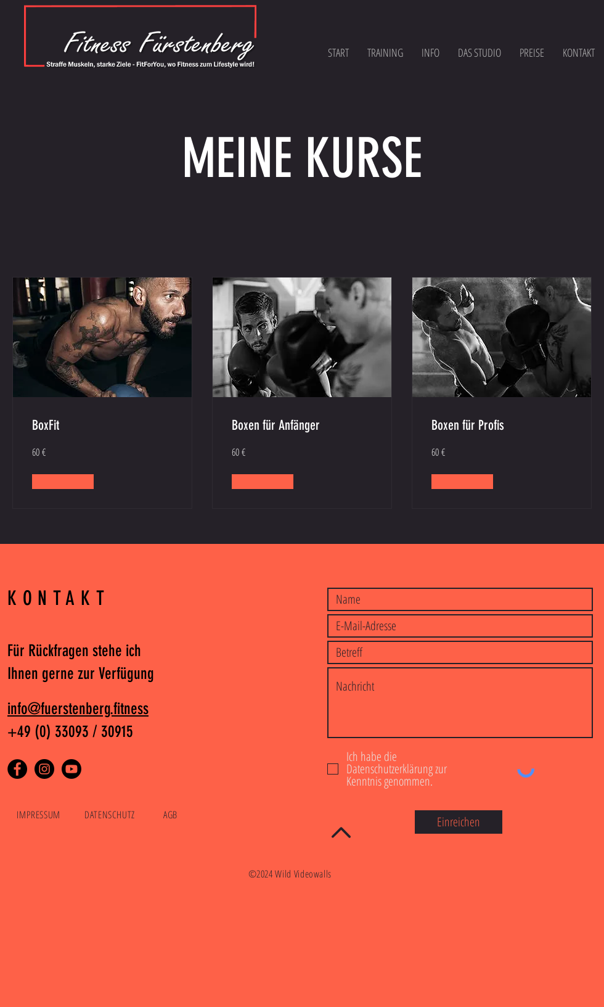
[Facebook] (17, 769)
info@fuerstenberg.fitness (78, 708)
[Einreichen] (458, 822)
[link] (102, 425)
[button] (63, 481)
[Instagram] (44, 769)
